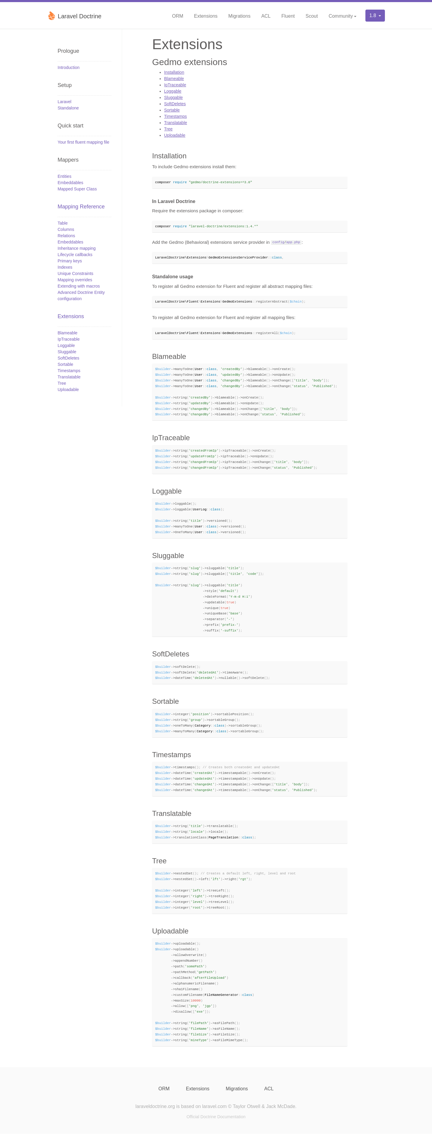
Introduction (69, 67)
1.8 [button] (373, 15)
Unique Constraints (75, 273)
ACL (266, 16)
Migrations (239, 16)
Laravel (64, 101)
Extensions (206, 16)
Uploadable (68, 389)
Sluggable (67, 351)
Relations (66, 235)
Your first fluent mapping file (83, 142)
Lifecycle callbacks (75, 254)
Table (63, 223)
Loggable (66, 345)
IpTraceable (69, 339)
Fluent (288, 16)
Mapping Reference (81, 207)
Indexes (65, 267)
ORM (177, 16)
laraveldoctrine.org (155, 1116)
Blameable (67, 332)
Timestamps (69, 370)
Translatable (69, 377)
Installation (174, 72)
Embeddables (70, 182)
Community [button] (340, 16)
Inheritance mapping (77, 248)
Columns (66, 229)
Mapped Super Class (77, 189)
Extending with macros (79, 286)
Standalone (68, 108)
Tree (62, 383)
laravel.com (214, 1116)
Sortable (65, 364)
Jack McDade (280, 1116)
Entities (64, 176)
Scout (311, 16)
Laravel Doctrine (74, 15)
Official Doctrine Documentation (216, 1127)
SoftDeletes (68, 358)
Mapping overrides (75, 279)
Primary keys (70, 260)
